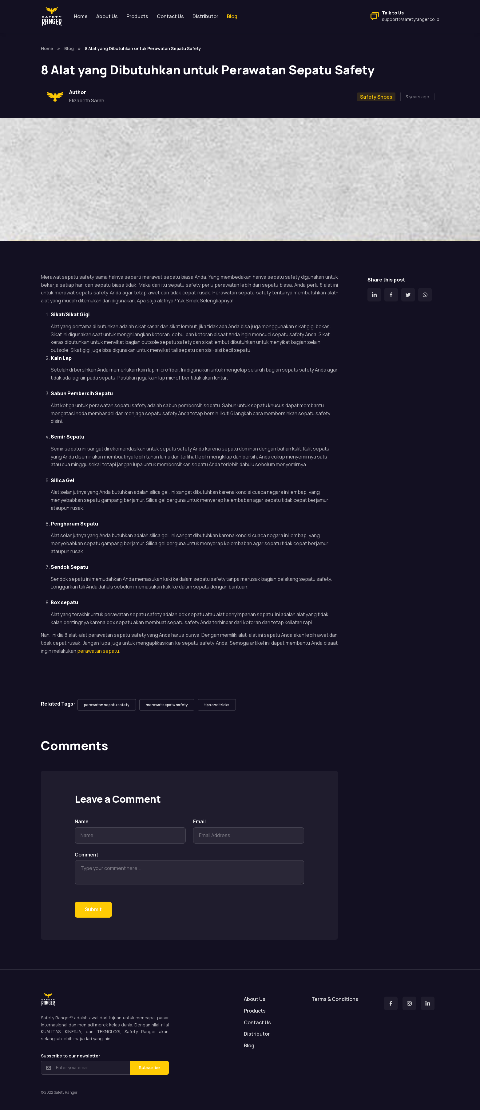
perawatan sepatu (98, 651)
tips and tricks (216, 704)
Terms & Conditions (334, 999)
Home (81, 16)
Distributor (205, 16)
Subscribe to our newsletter (70, 1056)
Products (137, 16)
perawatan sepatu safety (106, 704)
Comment (86, 854)
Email (199, 821)
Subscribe (149, 1067)
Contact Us (170, 16)
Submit (93, 909)
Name (82, 821)
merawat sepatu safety (167, 704)
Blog (69, 48)
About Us (107, 16)
